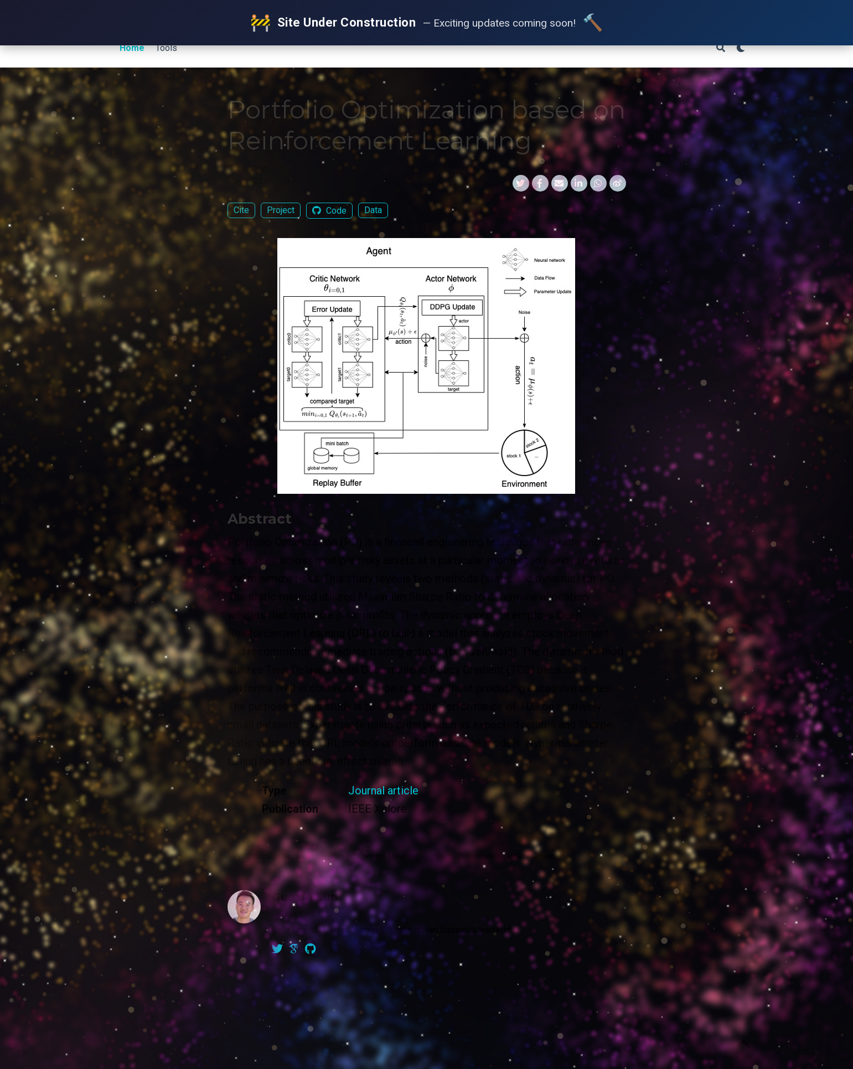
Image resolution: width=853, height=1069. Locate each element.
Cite (241, 210)
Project (280, 210)
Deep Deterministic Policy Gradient (499, 856)
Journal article (383, 790)
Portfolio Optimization (273, 856)
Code (329, 210)
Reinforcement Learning (375, 856)
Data (373, 210)
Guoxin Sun (248, 168)
